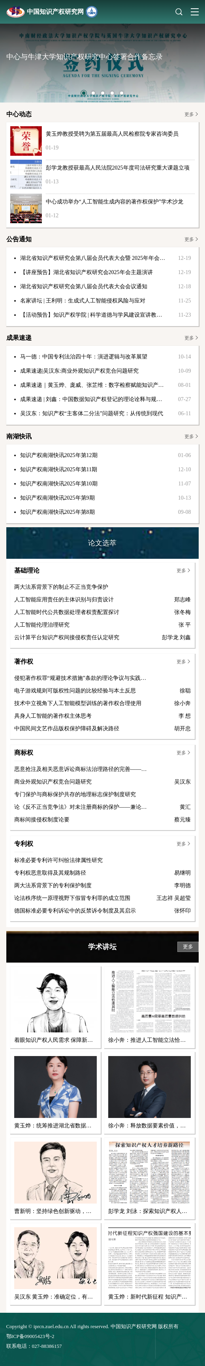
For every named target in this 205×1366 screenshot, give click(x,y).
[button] (83, 93)
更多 (189, 114)
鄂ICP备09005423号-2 (30, 1336)
